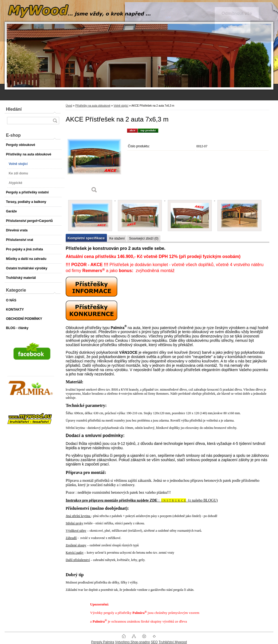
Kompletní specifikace (86, 238)
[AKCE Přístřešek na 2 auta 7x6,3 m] (94, 163)
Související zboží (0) (143, 238)
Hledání (14, 109)
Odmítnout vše (237, 13)
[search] (55, 120)
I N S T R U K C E (173, 500)
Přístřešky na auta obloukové (92, 105)
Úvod (69, 105)
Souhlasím (233, 26)
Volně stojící (121, 105)
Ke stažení (117, 238)
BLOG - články (17, 328)
